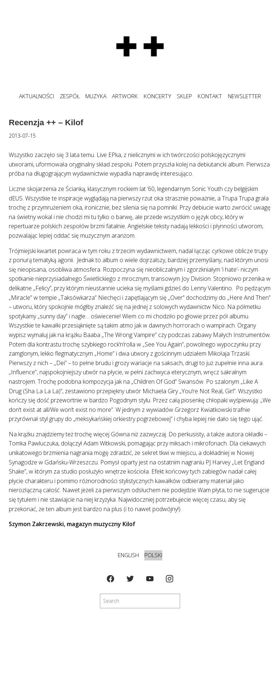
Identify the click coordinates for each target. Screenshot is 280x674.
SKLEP (184, 96)
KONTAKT (210, 96)
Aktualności (36, 96)
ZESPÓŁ (70, 96)
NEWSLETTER (244, 96)
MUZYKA (95, 96)
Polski (153, 555)
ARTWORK (125, 96)
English (128, 555)
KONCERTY (157, 96)
